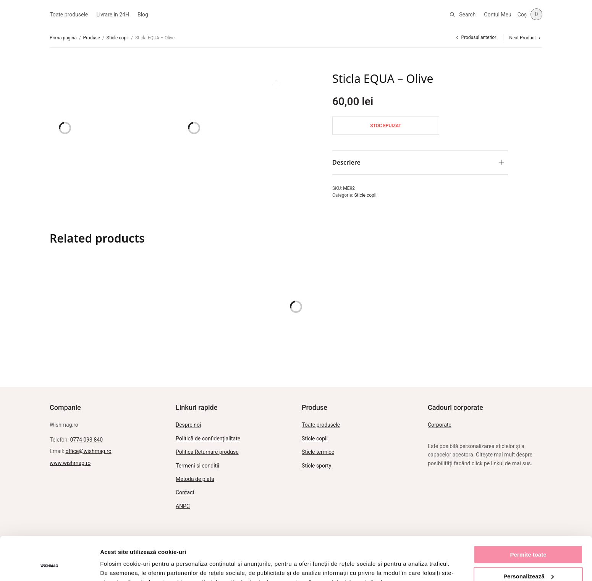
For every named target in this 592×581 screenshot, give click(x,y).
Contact (185, 492)
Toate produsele (69, 14)
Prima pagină (63, 37)
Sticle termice (318, 452)
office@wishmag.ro (89, 451)
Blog (142, 14)
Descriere (346, 162)
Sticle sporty (316, 466)
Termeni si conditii (197, 466)
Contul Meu (497, 14)
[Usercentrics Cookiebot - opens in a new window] (49, 566)
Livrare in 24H (112, 14)
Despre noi (188, 425)
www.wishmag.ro (70, 463)
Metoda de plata (195, 479)
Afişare (110, 566)
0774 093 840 (86, 440)
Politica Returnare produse (207, 452)
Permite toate (528, 517)
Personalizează (528, 539)
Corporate (439, 425)
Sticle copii (118, 37)
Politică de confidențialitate (208, 438)
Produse (91, 37)
